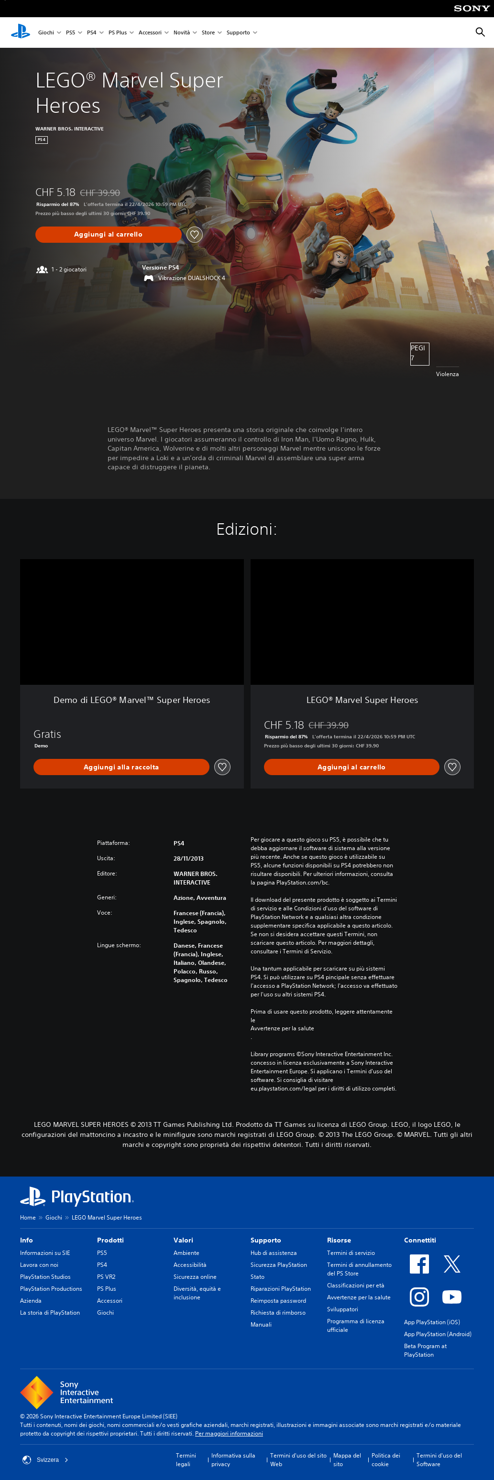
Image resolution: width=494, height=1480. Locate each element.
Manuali (261, 1324)
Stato (257, 1277)
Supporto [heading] (266, 1240)
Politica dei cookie (386, 1459)
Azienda (31, 1300)
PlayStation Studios (45, 1277)
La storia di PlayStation (50, 1312)
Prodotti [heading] (110, 1240)
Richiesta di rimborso (278, 1312)
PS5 (70, 32)
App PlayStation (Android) (438, 1334)
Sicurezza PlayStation (279, 1265)
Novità (182, 32)
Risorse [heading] (339, 1240)
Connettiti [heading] (420, 1240)
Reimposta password (278, 1300)
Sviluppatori (342, 1309)
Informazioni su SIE (45, 1253)
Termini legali (186, 1459)
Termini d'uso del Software (439, 1459)
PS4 (92, 32)
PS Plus (118, 32)
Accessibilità (190, 1265)
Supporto (238, 32)
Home (28, 1217)
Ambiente (186, 1253)
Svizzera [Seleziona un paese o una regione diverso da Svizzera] (45, 1460)
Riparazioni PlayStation (281, 1289)
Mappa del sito (347, 1459)
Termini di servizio (351, 1253)
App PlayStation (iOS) (432, 1322)
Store (208, 32)
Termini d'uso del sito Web (298, 1459)
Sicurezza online (195, 1277)
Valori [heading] (183, 1240)
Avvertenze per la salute (282, 1028)
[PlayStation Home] (21, 32)
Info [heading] (26, 1240)
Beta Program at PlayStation (425, 1350)
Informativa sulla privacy (233, 1459)
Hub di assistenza (274, 1253)
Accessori (150, 32)
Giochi (46, 32)
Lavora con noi (39, 1265)
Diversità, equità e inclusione (197, 1293)
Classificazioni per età (355, 1285)
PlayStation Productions (51, 1289)
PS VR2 (106, 1277)
